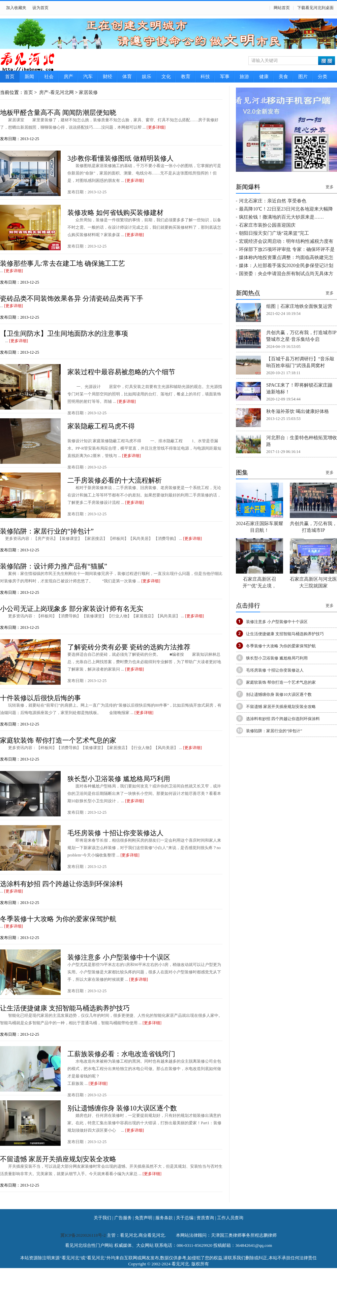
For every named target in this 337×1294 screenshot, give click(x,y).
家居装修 (88, 92)
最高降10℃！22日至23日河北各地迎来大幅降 (286, 209)
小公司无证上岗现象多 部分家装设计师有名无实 (71, 608)
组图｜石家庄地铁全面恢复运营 (299, 306)
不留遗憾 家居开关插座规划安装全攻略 (58, 1159)
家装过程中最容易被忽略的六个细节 (121, 372)
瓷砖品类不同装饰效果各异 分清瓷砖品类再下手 (71, 298)
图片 (303, 76)
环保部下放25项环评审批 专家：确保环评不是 (287, 249)
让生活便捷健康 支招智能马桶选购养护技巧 (65, 1008)
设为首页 (40, 7)
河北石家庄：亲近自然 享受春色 (272, 200)
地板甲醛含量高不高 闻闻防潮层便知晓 (58, 112)
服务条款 (164, 1217)
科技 (205, 76)
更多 (330, 187)
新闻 (29, 76)
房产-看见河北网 (56, 92)
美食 (283, 76)
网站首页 (282, 7)
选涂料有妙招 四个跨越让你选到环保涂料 (61, 883)
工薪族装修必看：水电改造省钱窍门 (121, 1054)
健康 (264, 76)
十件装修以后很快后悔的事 (40, 698)
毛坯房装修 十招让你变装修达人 (115, 833)
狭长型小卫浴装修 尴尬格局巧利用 (118, 778)
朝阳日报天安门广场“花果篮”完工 (274, 233)
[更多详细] (156, 127)
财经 (107, 76)
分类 (322, 76)
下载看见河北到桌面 (315, 7)
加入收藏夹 (16, 7)
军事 (224, 76)
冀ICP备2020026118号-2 (83, 1235)
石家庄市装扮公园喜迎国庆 (267, 225)
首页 (9, 76)
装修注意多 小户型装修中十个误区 (118, 957)
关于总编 (184, 1217)
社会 (49, 76)
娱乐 (146, 76)
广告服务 (123, 1217)
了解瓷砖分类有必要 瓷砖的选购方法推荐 (128, 647)
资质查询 (205, 1217)
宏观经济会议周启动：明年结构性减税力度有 (286, 241)
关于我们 (102, 1217)
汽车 (88, 76)
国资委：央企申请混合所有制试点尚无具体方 (286, 273)
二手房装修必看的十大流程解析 (114, 480)
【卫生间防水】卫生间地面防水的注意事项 (64, 333)
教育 (185, 76)
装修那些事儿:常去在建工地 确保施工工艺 (62, 263)
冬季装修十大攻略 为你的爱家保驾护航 (58, 919)
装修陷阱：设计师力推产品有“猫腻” (53, 566)
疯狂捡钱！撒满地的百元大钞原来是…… (281, 217)
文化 (166, 76)
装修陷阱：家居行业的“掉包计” (47, 531)
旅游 (244, 76)
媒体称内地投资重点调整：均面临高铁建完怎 (286, 257)
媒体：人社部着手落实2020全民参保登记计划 (286, 265)
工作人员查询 (230, 1217)
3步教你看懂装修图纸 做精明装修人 (120, 158)
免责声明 (143, 1217)
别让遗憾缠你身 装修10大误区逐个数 (122, 1108)
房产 (68, 76)
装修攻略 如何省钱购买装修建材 (115, 212)
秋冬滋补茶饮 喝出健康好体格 (297, 411)
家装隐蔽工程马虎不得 (101, 426)
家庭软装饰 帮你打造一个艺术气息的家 (58, 740)
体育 (127, 76)
